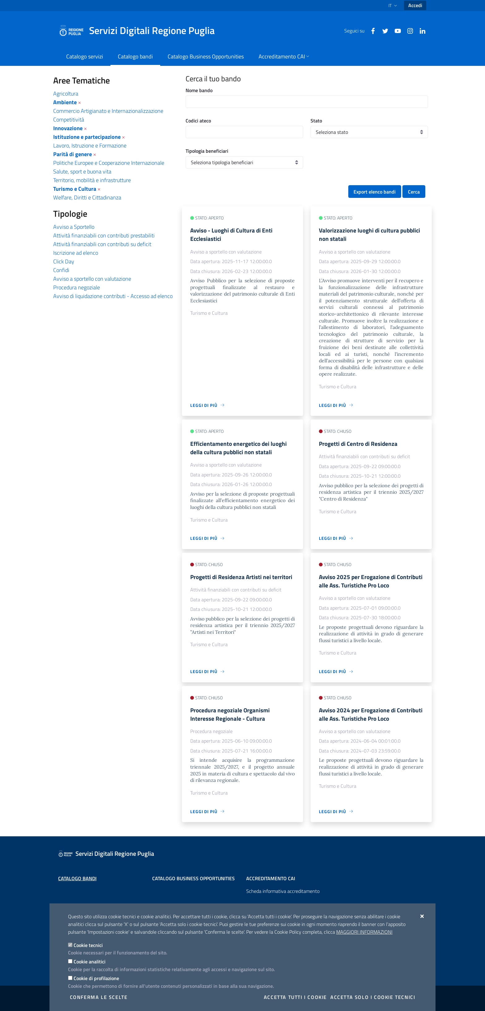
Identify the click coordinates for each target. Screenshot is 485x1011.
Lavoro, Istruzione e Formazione (90, 145)
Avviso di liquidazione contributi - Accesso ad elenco (113, 296)
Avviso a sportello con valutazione (92, 279)
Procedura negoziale (76, 287)
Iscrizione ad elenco (75, 253)
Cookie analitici (89, 961)
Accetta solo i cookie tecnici (372, 997)
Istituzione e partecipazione (87, 137)
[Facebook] (370, 30)
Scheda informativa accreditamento (283, 891)
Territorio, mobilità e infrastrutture (92, 180)
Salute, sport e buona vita (82, 171)
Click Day (63, 261)
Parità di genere (72, 154)
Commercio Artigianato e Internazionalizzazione (108, 111)
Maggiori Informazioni (364, 932)
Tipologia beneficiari (207, 151)
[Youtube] (395, 30)
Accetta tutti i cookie (295, 997)
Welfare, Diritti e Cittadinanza (87, 197)
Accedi (415, 5)
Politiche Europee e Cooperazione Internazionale (108, 163)
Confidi (61, 270)
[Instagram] (407, 30)
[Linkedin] (420, 30)
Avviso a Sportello (73, 227)
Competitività (68, 119)
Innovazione (68, 128)
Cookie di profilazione (96, 978)
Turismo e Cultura (74, 189)
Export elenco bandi (375, 191)
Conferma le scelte (99, 997)
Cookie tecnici (88, 945)
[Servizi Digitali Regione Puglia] (140, 30)
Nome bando (199, 90)
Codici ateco (198, 120)
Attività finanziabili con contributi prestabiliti (104, 235)
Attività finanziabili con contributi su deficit (102, 244)
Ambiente (65, 102)
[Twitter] (383, 30)
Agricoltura (65, 93)
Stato (316, 120)
